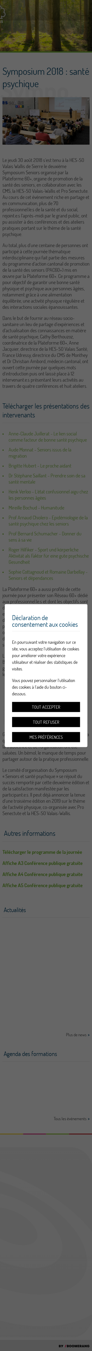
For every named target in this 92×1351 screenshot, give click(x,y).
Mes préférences (46, 737)
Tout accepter (46, 707)
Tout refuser (46, 722)
